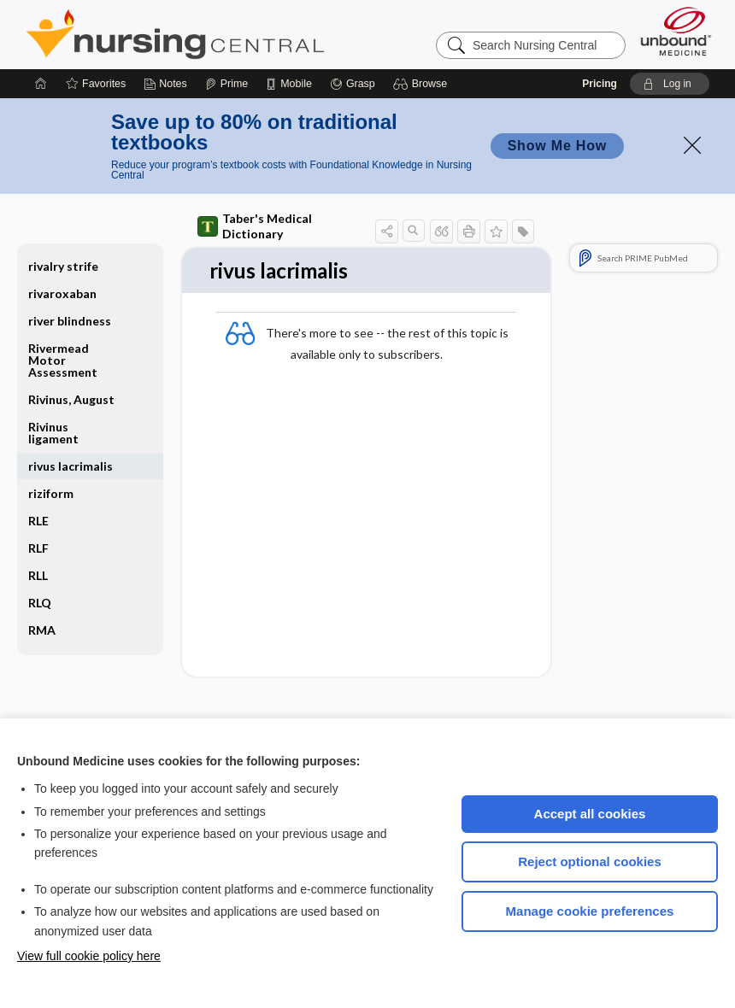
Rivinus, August (71, 399)
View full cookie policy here (89, 956)
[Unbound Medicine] (676, 31)
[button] (422, 83)
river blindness (69, 321)
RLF (38, 548)
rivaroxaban (62, 293)
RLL (38, 575)
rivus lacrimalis (70, 466)
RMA (42, 630)
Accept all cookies (590, 813)
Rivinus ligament (53, 432)
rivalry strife (63, 266)
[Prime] (226, 83)
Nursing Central (239, 34)
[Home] (41, 83)
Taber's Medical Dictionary (254, 226)
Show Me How (557, 145)
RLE (38, 520)
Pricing (599, 84)
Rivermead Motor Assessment (62, 360)
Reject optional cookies (590, 861)
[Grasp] (352, 83)
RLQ (39, 602)
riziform (51, 493)
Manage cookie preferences (590, 911)
